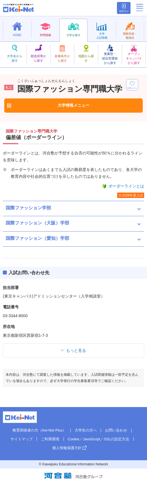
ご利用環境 (50, 439)
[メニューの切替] (139, 7)
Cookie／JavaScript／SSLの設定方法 (98, 439)
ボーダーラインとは (126, 186)
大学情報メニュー (73, 105)
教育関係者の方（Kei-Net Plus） (39, 430)
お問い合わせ (116, 430)
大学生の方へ (86, 430)
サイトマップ (21, 439)
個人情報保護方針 (67, 448)
